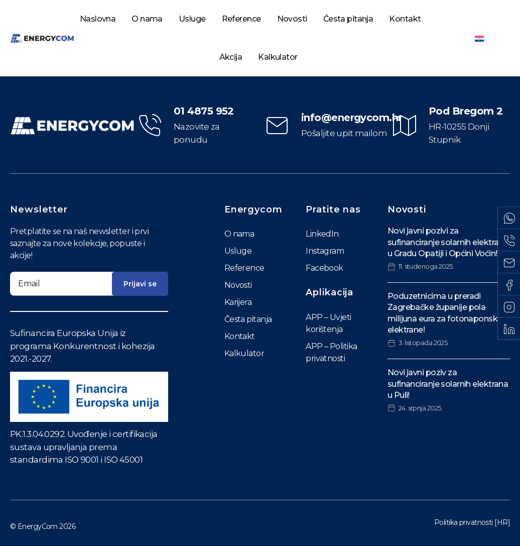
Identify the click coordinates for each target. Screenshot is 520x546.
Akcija (230, 57)
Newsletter (39, 209)
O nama (147, 19)
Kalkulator (277, 57)
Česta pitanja (348, 19)
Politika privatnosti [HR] (472, 522)
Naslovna (98, 19)
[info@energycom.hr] (277, 126)
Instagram (325, 251)
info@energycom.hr (351, 118)
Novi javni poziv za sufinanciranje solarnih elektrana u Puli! (447, 384)
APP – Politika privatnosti (331, 352)
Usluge (192, 19)
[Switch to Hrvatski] (479, 38)
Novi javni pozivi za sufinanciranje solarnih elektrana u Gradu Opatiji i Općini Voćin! (447, 242)
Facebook (324, 268)
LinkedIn (322, 234)
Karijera (238, 302)
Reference (241, 19)
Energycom (253, 209)
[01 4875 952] (150, 126)
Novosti (292, 19)
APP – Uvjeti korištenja (328, 323)
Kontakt (405, 19)
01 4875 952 (204, 111)
